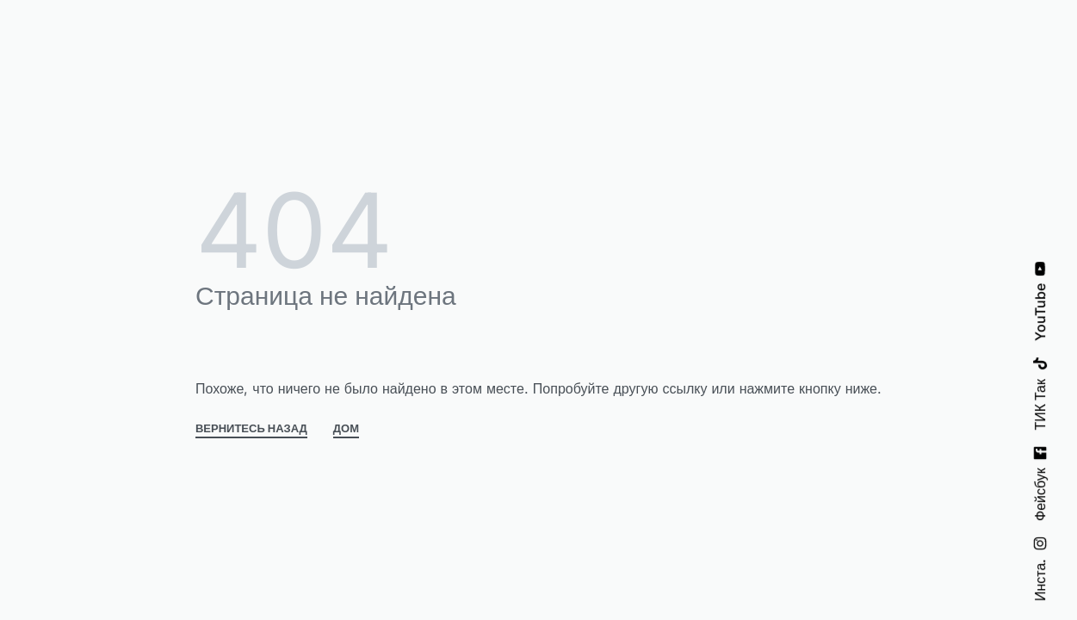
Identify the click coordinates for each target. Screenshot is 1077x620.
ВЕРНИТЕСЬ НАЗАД (251, 429)
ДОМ (346, 429)
